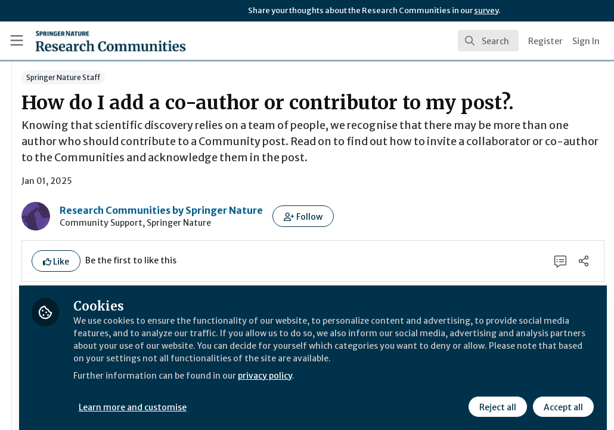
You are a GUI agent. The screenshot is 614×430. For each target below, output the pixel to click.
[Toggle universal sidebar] (16, 40)
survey (486, 10)
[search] (488, 40)
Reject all (495, 398)
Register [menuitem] (545, 41)
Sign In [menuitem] (586, 41)
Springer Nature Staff (204, 77)
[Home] (110, 40)
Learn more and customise (274, 398)
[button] (444, 256)
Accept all (561, 398)
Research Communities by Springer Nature (302, 250)
